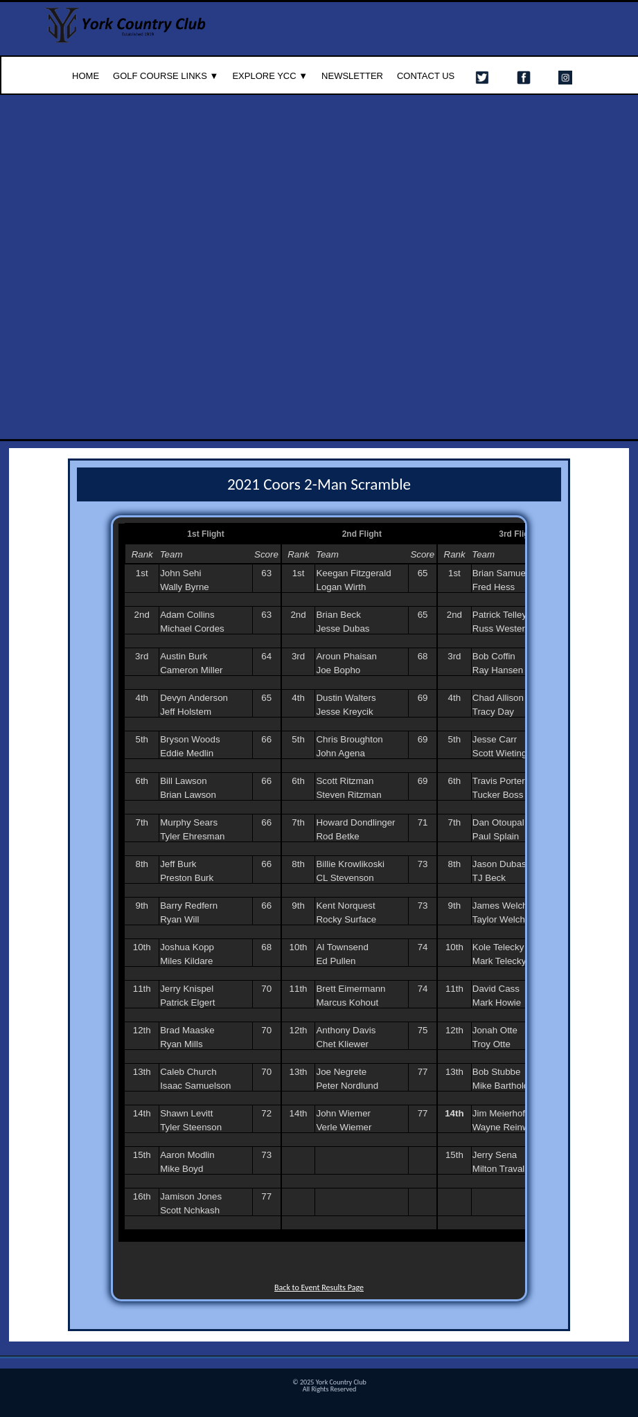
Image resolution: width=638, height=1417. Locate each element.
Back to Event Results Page (319, 1287)
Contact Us (425, 76)
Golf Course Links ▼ (165, 76)
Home (85, 76)
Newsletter (352, 76)
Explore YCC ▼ (270, 76)
